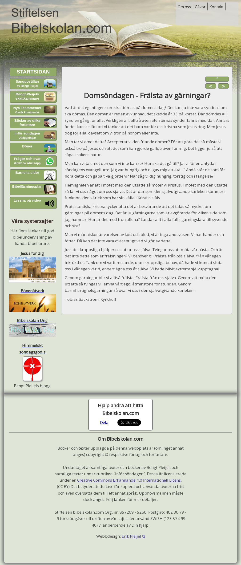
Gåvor (200, 6)
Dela (104, 422)
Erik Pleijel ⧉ (133, 536)
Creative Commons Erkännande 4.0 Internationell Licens (129, 480)
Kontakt (216, 6)
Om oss (184, 6)
